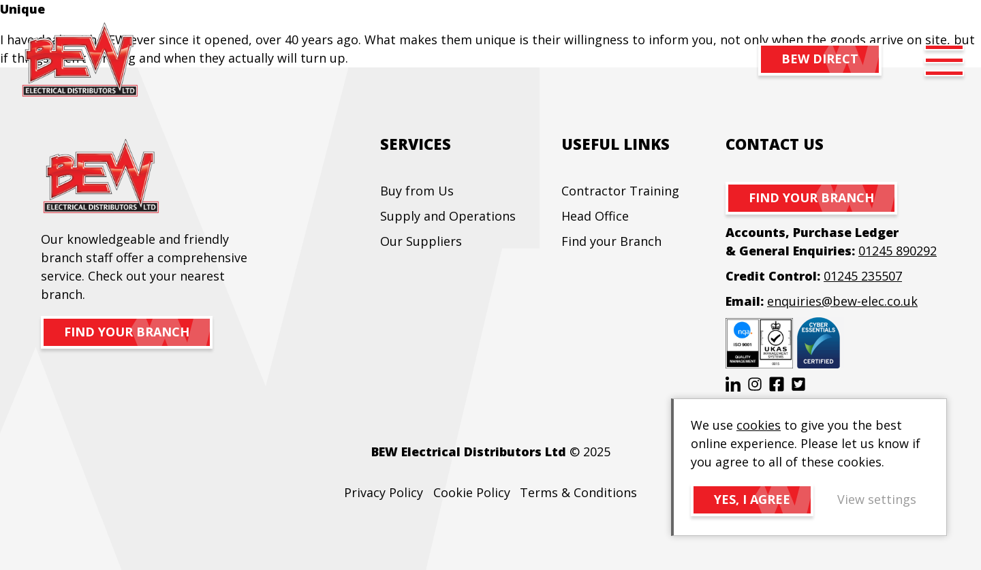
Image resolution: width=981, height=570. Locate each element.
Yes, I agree (752, 499)
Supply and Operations (448, 216)
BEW (79, 60)
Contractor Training (620, 191)
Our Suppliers (421, 241)
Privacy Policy (383, 492)
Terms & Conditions (578, 492)
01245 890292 (897, 250)
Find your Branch (611, 241)
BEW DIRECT (819, 58)
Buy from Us (417, 191)
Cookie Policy (471, 492)
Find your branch (126, 331)
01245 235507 (863, 276)
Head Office (595, 216)
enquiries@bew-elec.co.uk (842, 301)
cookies (758, 425)
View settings (876, 499)
